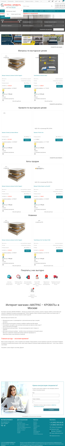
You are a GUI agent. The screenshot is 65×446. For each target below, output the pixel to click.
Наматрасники (36, 426)
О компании (3, 1)
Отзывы (37, 1)
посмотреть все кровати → (56, 157)
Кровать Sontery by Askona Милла (10, 132)
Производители (36, 431)
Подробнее (27, 139)
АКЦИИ (18, 432)
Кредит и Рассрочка (21, 428)
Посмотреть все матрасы (46, 29)
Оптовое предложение (38, 434)
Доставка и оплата (21, 423)
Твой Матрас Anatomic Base (40, 75)
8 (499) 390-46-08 (60, 5)
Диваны (35, 424)
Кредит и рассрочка (19, 1)
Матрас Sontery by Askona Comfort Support (12, 75)
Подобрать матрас (5, 17)
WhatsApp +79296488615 (56, 431)
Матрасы (35, 423)
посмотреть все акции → (57, 47)
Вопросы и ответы (29, 1)
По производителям (50, 10)
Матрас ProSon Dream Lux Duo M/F (42, 186)
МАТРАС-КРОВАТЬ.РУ (10, 442)
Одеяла (41, 10)
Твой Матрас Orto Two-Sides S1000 (42, 240)
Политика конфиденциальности (24, 427)
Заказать (27, 86)
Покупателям (10, 1)
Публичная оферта (21, 426)
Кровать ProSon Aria (38, 132)
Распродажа (36, 432)
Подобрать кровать (16, 17)
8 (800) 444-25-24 (60, 7)
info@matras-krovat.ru (55, 435)
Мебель (36, 10)
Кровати (3, 10)
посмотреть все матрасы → (56, 104)
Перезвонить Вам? (55, 429)
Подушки (30, 10)
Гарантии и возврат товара (23, 424)
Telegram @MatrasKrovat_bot (57, 433)
